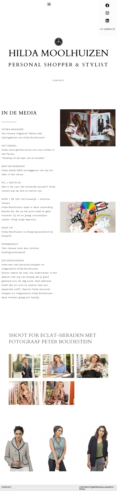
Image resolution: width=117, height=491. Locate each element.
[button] (48, 4)
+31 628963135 (107, 29)
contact (7, 487)
